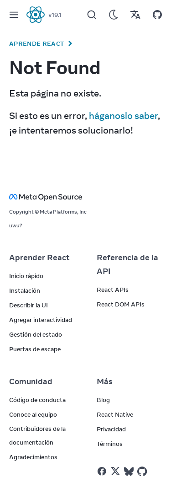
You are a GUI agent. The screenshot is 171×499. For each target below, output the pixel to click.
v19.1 (55, 14)
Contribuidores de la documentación (37, 435)
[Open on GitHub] (157, 15)
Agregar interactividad (40, 319)
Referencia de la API (127, 264)
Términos (110, 443)
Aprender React (39, 257)
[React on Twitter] (115, 471)
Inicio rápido (26, 275)
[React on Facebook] (102, 471)
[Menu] (14, 15)
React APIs (113, 289)
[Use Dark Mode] (113, 15)
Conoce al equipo (33, 414)
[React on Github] (143, 472)
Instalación (24, 290)
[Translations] (135, 15)
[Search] (92, 15)
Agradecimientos (33, 457)
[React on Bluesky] (129, 471)
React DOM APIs (121, 304)
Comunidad (30, 381)
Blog (103, 399)
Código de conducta (37, 399)
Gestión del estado (35, 334)
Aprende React (36, 43)
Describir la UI (28, 305)
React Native (115, 414)
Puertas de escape (35, 349)
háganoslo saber (123, 115)
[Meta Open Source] (85, 197)
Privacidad (111, 429)
